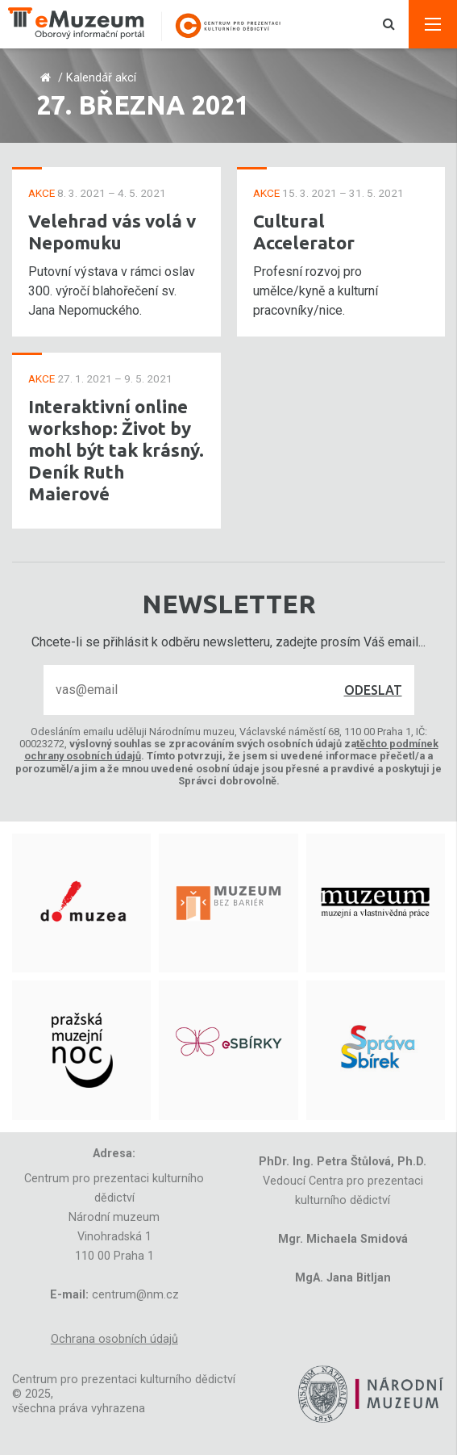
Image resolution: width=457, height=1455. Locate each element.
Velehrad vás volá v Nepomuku (112, 232)
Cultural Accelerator (304, 232)
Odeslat (373, 690)
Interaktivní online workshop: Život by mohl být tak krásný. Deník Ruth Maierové (116, 450)
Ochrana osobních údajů (114, 1339)
